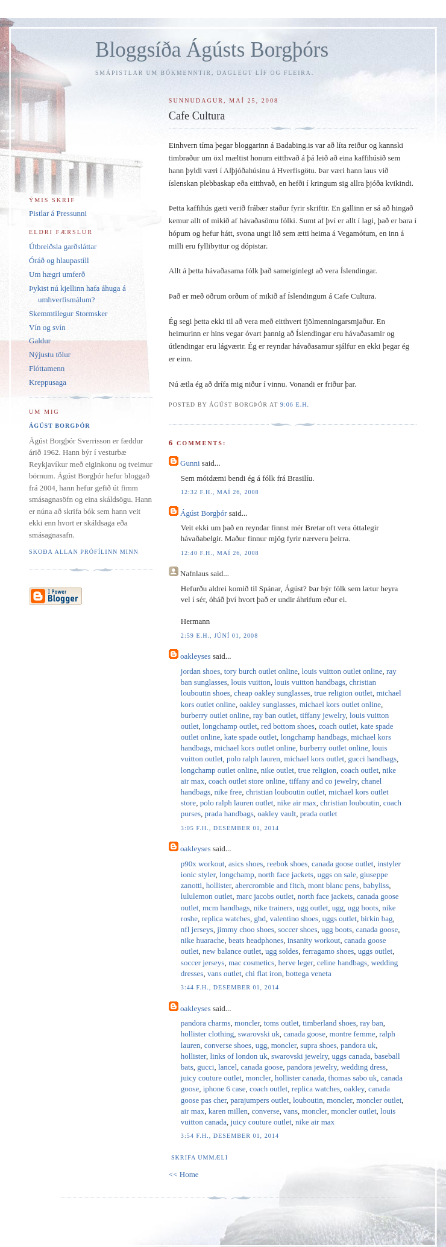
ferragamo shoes (328, 951)
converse (266, 1110)
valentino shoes (294, 918)
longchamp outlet (230, 726)
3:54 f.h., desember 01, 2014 (230, 1135)
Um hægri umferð (57, 274)
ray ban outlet (274, 715)
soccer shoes (297, 929)
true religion (317, 770)
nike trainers (273, 907)
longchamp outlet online (219, 770)
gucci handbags (372, 758)
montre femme (352, 1033)
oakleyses (195, 656)
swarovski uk (259, 1033)
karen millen (228, 1110)
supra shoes (318, 1045)
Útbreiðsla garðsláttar (62, 246)
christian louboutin (349, 802)
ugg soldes (281, 951)
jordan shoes (200, 671)
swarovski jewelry (299, 1056)
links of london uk (238, 1056)
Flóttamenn (46, 368)
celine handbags (342, 962)
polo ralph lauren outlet (237, 802)
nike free (228, 791)
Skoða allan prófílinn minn (84, 551)
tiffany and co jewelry (323, 780)
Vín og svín (47, 327)
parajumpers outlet (259, 1100)
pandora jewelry (312, 1066)
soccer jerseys (203, 962)
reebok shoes (287, 863)
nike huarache (203, 940)
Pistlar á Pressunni (58, 213)
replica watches (226, 918)
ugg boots (363, 907)
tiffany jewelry (323, 715)
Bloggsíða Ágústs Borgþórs (211, 50)
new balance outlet (232, 951)
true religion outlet (343, 692)
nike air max (296, 802)
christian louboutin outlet (285, 791)
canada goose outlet (343, 863)
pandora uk (358, 1045)
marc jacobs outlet (265, 896)
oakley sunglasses (267, 704)
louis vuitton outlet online (342, 671)
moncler (247, 1022)
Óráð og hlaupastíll (59, 260)
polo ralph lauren (253, 758)
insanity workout (314, 940)
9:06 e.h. (294, 404)
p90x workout (203, 863)
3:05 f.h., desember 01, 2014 (230, 828)
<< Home (184, 1174)
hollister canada (299, 1077)
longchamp (236, 874)
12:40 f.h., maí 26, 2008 (220, 553)
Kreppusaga (47, 382)
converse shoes (227, 1045)
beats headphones (255, 940)
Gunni (190, 463)
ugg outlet (312, 907)
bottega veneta (308, 973)
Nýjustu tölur (50, 354)
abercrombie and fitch (269, 885)
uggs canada (351, 1056)
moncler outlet (378, 1100)
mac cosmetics (251, 962)
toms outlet (281, 1022)
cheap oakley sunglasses (272, 692)
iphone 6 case (224, 1088)
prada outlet (319, 813)
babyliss (376, 885)
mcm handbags (226, 907)
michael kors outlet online (340, 704)
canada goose (377, 929)
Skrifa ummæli (199, 1157)
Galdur (40, 340)
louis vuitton (250, 682)
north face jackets (285, 874)
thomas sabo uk (352, 1077)
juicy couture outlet (211, 1077)
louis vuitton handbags (309, 682)
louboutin (308, 1100)
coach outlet (337, 726)
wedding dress (363, 1066)
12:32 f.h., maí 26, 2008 (220, 492)
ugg (338, 907)
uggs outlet (339, 918)
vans (290, 1110)
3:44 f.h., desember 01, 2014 (230, 987)
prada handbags (229, 813)
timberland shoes (329, 1022)
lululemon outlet (207, 896)
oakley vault (276, 813)
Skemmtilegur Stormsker (68, 313)
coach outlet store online (247, 780)
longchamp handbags (314, 736)
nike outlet (277, 770)
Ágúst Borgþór (203, 513)
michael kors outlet (314, 758)
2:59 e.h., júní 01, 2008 (219, 635)
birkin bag (376, 918)
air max (192, 1110)
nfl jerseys (197, 929)
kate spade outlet (250, 736)
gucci (205, 1066)
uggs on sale (336, 874)
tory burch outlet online (261, 671)
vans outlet (224, 973)
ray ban (371, 1022)
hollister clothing (207, 1033)
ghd (260, 918)
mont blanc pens (333, 885)
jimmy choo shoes (245, 929)
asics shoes (245, 863)
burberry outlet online (215, 715)
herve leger (295, 962)
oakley (354, 1088)
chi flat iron (263, 973)
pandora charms (206, 1022)
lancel (227, 1066)
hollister (218, 885)
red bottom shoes (288, 726)
